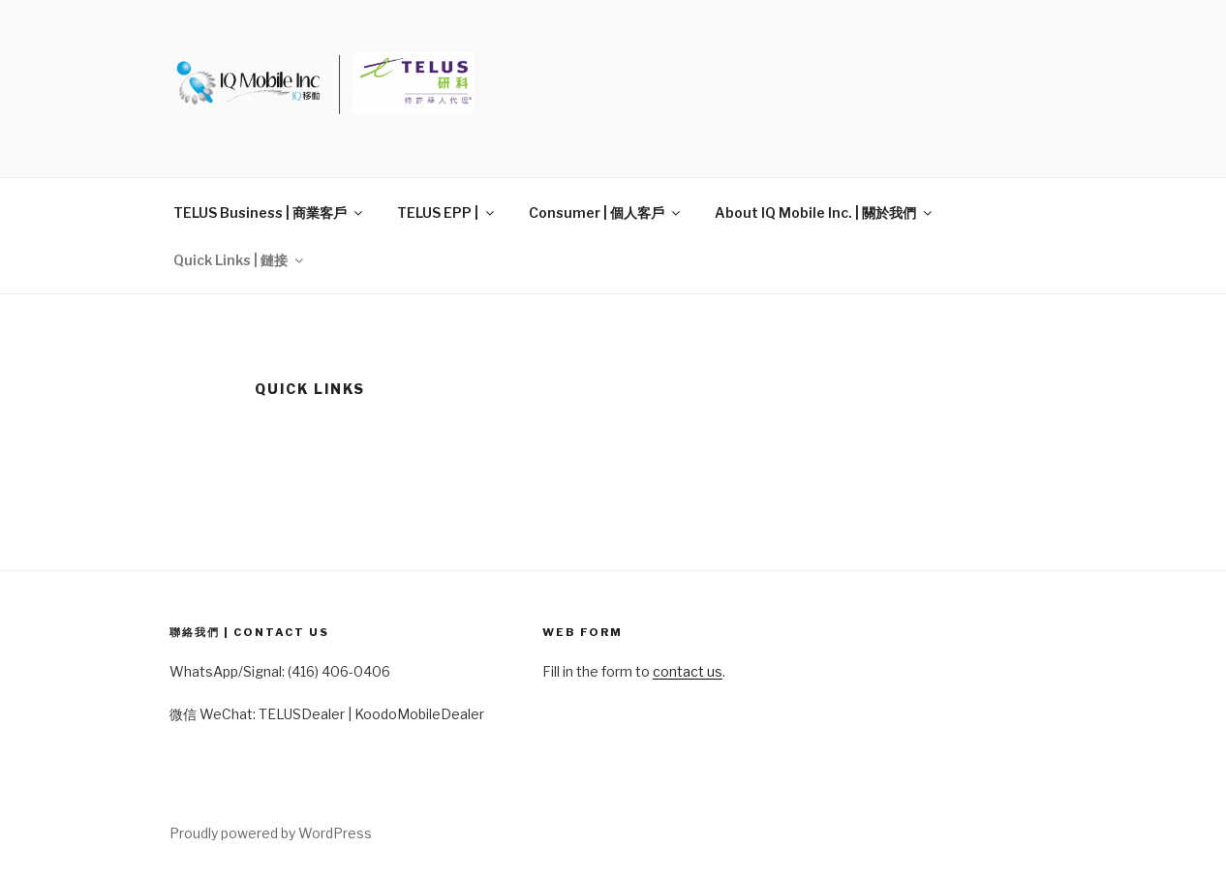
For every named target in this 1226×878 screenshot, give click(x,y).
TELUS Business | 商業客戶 (269, 212)
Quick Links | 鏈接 (239, 260)
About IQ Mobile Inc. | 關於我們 (825, 212)
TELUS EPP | (447, 212)
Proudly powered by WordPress (270, 833)
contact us (687, 671)
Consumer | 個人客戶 (606, 212)
